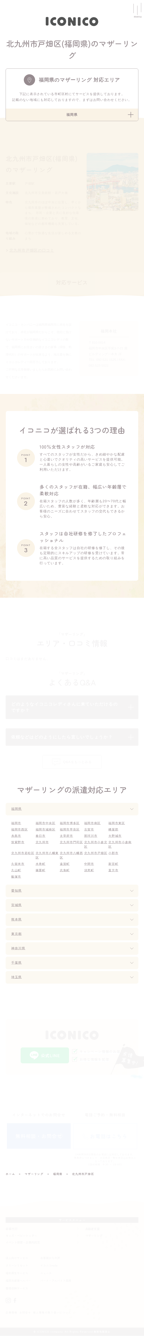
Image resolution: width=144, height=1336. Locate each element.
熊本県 (16, 920)
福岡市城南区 (46, 829)
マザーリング (93, 1235)
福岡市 (16, 823)
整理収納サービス (17, 1288)
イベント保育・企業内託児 (23, 1242)
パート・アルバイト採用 (55, 1281)
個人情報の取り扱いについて (52, 1312)
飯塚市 (16, 876)
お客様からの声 (50, 1258)
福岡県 (16, 809)
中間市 (89, 864)
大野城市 (115, 836)
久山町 (16, 870)
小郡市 (113, 853)
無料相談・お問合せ (38, 1136)
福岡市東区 (116, 823)
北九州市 (42, 842)
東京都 (16, 934)
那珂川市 (91, 836)
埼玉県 (16, 977)
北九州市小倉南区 (120, 844)
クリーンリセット (17, 1266)
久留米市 (18, 864)
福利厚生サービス (17, 1273)
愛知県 (16, 891)
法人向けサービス (17, 1258)
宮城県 (16, 905)
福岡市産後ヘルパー (18, 1281)
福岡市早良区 (70, 829)
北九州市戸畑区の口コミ (31, 251)
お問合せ (25, 1312)
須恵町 (89, 870)
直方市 (113, 870)
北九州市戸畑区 (96, 853)
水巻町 (41, 864)
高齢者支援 (92, 1229)
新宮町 (113, 864)
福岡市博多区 (70, 823)
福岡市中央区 (46, 823)
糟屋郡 (113, 829)
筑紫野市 (18, 842)
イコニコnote (49, 1266)
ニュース (46, 1273)
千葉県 (16, 963)
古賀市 (89, 829)
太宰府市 (66, 836)
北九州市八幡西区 (71, 855)
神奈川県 (18, 948)
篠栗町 (41, 870)
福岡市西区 (19, 829)
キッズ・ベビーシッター (21, 1235)
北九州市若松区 (23, 853)
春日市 (41, 836)
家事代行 (12, 1229)
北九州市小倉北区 (96, 844)
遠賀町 (65, 864)
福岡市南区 (92, 823)
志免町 (65, 870)
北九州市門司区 (71, 842)
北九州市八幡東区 (47, 855)
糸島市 (16, 836)
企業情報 (11, 1312)
